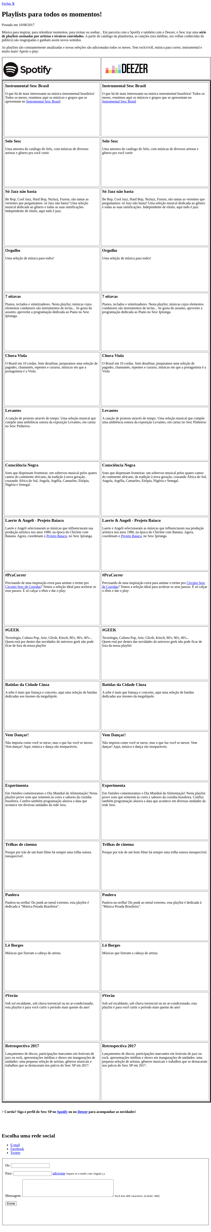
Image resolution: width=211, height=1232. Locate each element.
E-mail (15, 1145)
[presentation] (38, 1217)
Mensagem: (13, 1199)
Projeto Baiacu (56, 536)
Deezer (83, 1112)
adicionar (58, 1173)
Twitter (15, 1153)
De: (7, 1165)
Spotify (62, 1112)
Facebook (17, 1149)
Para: (8, 1173)
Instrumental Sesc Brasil (43, 101)
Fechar (8, 3)
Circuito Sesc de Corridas (23, 587)
